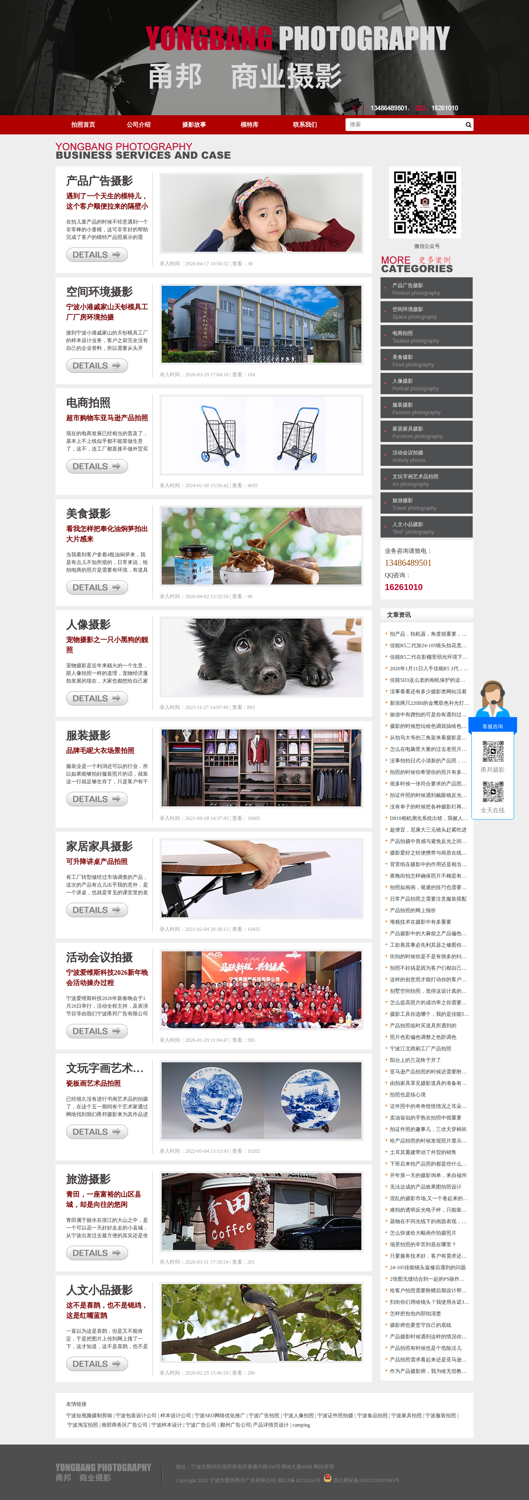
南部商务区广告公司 (125, 1425)
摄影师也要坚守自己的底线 (420, 1325)
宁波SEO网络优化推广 (220, 1416)
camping (301, 1425)
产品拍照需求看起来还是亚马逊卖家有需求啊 (441, 1360)
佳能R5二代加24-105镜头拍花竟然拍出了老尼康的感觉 (451, 645)
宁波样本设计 (166, 1425)
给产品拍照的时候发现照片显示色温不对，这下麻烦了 (451, 1141)
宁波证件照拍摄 (335, 1416)
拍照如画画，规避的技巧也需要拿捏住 (433, 887)
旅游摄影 (402, 500)
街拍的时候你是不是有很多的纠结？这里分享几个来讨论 (454, 956)
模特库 (250, 125)
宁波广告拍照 (264, 1416)
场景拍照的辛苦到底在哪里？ (423, 1244)
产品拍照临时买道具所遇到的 (423, 1026)
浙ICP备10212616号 (299, 1480)
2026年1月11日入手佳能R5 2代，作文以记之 (439, 669)
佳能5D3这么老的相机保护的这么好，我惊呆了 (443, 680)
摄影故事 (194, 125)
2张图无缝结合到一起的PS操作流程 (430, 1279)
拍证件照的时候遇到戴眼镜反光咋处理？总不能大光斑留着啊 (459, 795)
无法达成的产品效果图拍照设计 (426, 1187)
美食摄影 (402, 357)
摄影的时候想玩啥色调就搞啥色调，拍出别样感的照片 (451, 726)
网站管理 (324, 1467)
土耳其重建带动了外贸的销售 (423, 1152)
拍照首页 (83, 125)
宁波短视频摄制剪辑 (89, 1416)
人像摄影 (402, 381)
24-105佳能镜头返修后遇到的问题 (428, 1267)
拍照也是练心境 (408, 1095)
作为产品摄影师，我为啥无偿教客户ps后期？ (441, 1371)
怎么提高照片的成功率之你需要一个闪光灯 (438, 1003)
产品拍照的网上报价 (413, 910)
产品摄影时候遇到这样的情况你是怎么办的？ (441, 1337)
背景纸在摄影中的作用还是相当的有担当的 (438, 864)
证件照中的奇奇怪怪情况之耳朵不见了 (433, 1106)
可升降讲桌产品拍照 (97, 861)
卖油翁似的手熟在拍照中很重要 (426, 1118)
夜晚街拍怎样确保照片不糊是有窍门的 (433, 876)
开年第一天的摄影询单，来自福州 (428, 1175)
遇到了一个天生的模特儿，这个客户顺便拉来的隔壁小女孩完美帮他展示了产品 (107, 206)
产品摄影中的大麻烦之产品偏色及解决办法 (438, 933)
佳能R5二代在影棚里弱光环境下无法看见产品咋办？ (449, 657)
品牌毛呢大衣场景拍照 (100, 750)
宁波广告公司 (201, 1425)
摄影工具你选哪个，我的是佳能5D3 (430, 1014)
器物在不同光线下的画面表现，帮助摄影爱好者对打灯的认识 (459, 1221)
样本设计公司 (175, 1416)
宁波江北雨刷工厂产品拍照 (420, 1049)
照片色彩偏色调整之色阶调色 (423, 1037)
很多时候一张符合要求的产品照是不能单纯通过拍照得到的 (456, 784)
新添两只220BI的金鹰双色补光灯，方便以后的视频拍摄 (452, 703)
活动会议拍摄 (407, 453)
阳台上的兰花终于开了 (415, 1060)
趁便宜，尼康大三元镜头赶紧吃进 (428, 830)
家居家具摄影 (407, 429)
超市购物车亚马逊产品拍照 (107, 418)
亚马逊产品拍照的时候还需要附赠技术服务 (438, 1072)
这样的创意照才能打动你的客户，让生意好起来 (443, 980)
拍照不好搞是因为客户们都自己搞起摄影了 (438, 968)
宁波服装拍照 (440, 1416)
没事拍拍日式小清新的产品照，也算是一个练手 (443, 761)
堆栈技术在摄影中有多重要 (420, 922)
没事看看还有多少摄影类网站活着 (428, 692)
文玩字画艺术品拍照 (415, 477)
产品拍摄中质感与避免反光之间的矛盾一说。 (441, 841)
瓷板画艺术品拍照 (93, 1083)
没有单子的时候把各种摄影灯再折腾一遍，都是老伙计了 (454, 807)
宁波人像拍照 (298, 1416)
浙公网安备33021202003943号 (366, 1480)
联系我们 (305, 125)
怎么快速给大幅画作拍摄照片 (423, 1233)
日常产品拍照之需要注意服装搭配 (428, 899)
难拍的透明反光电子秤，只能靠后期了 (433, 1210)
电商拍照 (402, 333)
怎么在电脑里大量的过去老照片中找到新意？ (441, 749)
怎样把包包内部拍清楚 (415, 1314)
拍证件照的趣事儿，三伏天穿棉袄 (428, 1129)
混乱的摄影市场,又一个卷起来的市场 (431, 1198)
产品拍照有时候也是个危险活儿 (426, 1348)
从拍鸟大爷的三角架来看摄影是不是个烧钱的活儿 (446, 738)
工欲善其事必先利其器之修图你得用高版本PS (441, 945)
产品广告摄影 (407, 285)
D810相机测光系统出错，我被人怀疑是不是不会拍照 (449, 818)
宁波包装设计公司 (136, 1416)
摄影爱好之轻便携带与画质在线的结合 (433, 853)
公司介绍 (139, 125)
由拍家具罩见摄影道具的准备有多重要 (433, 1083)
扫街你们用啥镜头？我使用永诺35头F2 (433, 1302)
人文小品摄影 (407, 524)
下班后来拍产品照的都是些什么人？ (431, 1164)
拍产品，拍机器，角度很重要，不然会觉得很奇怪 (446, 634)
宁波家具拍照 (406, 1416)
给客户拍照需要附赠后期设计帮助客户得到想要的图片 (451, 1291)
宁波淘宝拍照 (82, 1425)
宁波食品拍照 (372, 1416)
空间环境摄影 (407, 309)
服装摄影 (402, 405)
